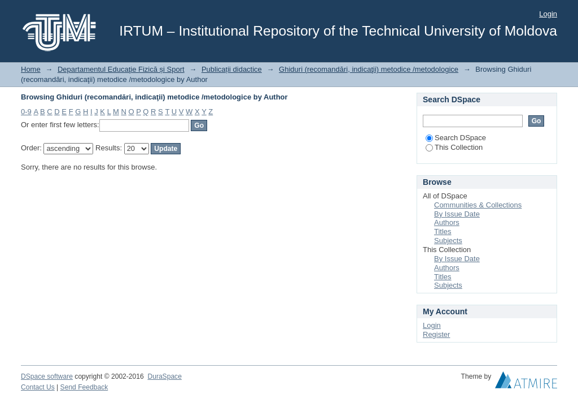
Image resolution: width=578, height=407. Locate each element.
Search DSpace (456, 137)
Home (31, 69)
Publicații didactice (232, 69)
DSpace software (47, 376)
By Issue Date (457, 214)
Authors (446, 222)
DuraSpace (164, 376)
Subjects (448, 240)
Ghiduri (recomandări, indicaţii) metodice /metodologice (368, 69)
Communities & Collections (478, 205)
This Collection (454, 147)
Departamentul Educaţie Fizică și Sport (121, 69)
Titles (443, 231)
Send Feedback (84, 387)
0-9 (26, 111)
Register (436, 334)
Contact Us (38, 387)
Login (548, 14)
